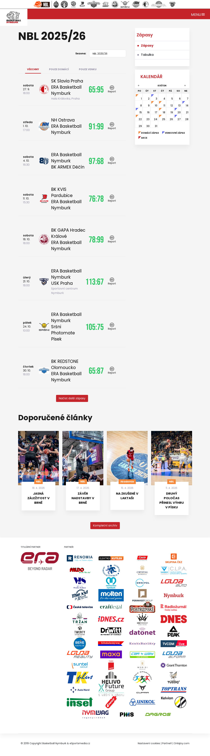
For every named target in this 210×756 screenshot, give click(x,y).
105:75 (94, 327)
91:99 (96, 126)
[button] (72, 398)
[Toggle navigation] (198, 14)
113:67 (94, 281)
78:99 (96, 239)
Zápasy (147, 45)
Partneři (167, 743)
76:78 (96, 198)
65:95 (96, 89)
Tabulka (147, 54)
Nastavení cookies (149, 743)
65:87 (96, 370)
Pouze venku (87, 69)
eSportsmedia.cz (80, 743)
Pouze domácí (59, 69)
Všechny (33, 69)
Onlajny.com (181, 743)
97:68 (96, 161)
